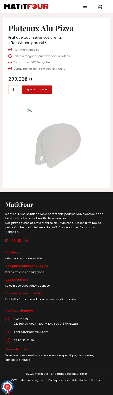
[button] (29, 110)
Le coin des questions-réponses (27, 286)
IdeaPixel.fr (79, 374)
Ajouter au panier (37, 89)
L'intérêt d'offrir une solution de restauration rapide (40, 299)
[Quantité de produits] (14, 89)
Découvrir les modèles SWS (24, 258)
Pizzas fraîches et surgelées (24, 272)
